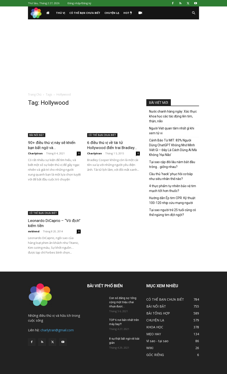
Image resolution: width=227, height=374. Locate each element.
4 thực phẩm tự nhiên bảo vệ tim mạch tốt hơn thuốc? (172, 188)
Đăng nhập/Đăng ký (79, 3)
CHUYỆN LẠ (111, 13)
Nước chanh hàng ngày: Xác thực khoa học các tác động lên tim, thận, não (173, 116)
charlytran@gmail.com (57, 330)
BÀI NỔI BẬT (36, 135)
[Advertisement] (113, 54)
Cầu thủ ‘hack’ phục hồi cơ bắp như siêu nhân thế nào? (171, 176)
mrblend (34, 231)
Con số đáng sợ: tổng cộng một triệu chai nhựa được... (122, 302)
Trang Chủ (34, 94)
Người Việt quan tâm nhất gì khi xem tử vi (171, 130)
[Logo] (36, 13)
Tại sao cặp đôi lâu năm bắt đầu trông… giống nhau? (172, 164)
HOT (127, 13)
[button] (193, 13)
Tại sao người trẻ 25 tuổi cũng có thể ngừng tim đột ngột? (172, 212)
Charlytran (35, 153)
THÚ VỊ (60, 13)
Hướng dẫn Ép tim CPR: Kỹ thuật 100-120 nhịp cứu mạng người (172, 200)
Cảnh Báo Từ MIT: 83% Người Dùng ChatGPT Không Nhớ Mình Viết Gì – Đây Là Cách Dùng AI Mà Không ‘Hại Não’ (173, 147)
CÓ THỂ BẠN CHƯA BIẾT (84, 13)
